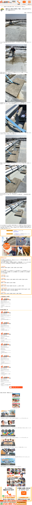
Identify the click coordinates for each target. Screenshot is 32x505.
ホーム (2, 6)
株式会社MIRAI (3, 349)
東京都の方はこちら (16, 397)
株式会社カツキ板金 (4, 338)
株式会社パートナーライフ (5, 316)
